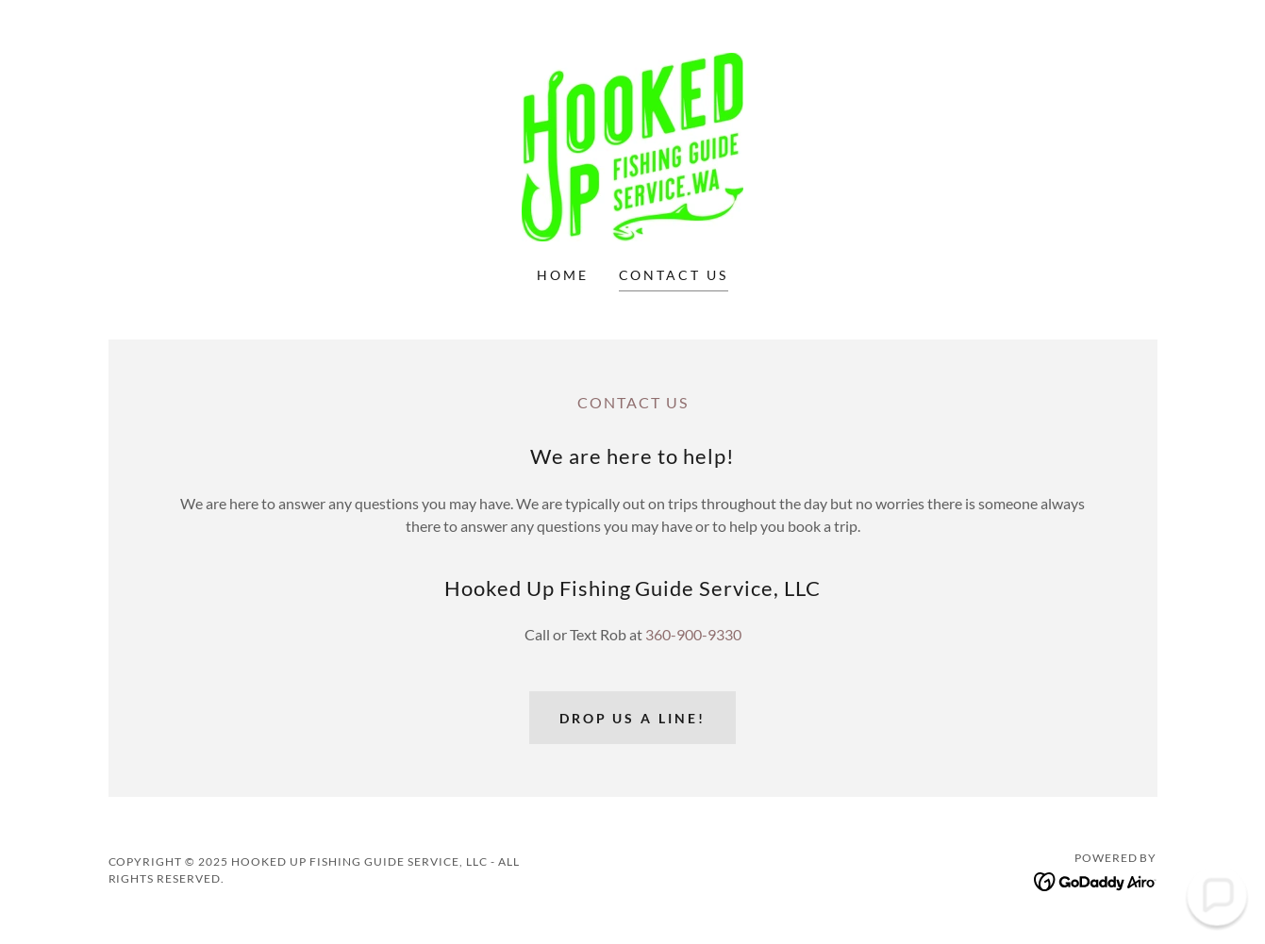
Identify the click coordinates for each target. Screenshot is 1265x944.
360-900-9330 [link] (693, 634)
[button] (1216, 895)
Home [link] (563, 275)
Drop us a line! (633, 718)
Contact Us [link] (674, 275)
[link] (632, 145)
